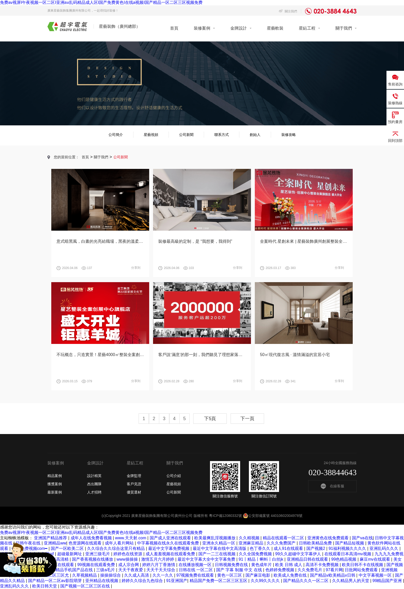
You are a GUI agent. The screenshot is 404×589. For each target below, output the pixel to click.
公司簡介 (115, 135)
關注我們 (288, 11)
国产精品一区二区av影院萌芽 (55, 580)
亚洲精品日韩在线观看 (308, 559)
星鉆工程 (307, 28)
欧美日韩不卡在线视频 (363, 564)
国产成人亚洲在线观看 (171, 538)
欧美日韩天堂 (45, 586)
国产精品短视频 (350, 543)
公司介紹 (173, 476)
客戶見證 (134, 484)
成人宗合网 (129, 564)
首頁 (174, 28)
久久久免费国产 (282, 543)
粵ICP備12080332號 (225, 516)
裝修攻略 (288, 135)
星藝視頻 (151, 135)
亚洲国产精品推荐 (51, 538)
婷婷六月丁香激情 (159, 564)
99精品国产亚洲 (388, 580)
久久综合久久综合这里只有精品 (116, 548)
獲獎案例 (54, 484)
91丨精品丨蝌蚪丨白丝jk (261, 559)
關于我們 (343, 28)
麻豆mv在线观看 (375, 559)
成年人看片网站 (120, 543)
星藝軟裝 (275, 28)
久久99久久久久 (266, 580)
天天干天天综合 (161, 570)
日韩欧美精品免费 (316, 543)
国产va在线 (362, 538)
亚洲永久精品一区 (219, 543)
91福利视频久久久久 (348, 548)
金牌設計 (238, 28)
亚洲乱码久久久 (384, 548)
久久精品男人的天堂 (351, 580)
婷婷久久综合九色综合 (143, 580)
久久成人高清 (137, 575)
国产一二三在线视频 (217, 554)
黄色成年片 (262, 564)
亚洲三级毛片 (98, 554)
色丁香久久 (260, 548)
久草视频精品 (85, 575)
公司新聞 (186, 135)
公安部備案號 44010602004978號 (272, 515)
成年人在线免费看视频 (92, 538)
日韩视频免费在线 (232, 564)
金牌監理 (134, 476)
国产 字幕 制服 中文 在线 (239, 570)
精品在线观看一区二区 (284, 538)
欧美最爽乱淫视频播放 (215, 538)
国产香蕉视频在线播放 (93, 559)
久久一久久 (163, 575)
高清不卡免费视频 (323, 564)
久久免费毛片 (310, 570)
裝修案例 (202, 28)
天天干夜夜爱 (131, 570)
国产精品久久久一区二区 (306, 580)
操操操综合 (111, 575)
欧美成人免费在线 (291, 575)
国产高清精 (59, 559)
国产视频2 (316, 548)
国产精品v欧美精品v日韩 (333, 575)
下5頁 (210, 418)
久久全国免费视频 (256, 554)
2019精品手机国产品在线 (70, 570)
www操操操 (127, 559)
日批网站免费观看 (362, 570)
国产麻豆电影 (258, 575)
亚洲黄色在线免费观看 (328, 538)
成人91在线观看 (289, 548)
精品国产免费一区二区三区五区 (219, 580)
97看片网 (334, 570)
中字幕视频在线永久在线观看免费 (168, 543)
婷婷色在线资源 (128, 554)
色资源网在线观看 (86, 543)
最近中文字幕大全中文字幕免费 (207, 559)
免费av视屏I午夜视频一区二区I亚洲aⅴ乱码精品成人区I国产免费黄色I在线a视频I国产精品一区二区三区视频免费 (101, 2)
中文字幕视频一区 (376, 575)
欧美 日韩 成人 (289, 564)
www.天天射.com (131, 538)
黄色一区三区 (230, 575)
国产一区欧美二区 (68, 548)
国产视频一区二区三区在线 (85, 586)
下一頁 (247, 418)
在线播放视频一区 (196, 564)
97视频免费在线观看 (195, 575)
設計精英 (94, 476)
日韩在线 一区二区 (196, 570)
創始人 (255, 135)
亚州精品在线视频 (102, 580)
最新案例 (54, 492)
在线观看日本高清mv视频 (348, 554)
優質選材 (134, 492)
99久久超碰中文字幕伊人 (298, 554)
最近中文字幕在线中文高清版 (220, 548)
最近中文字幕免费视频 (169, 548)
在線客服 (332, 486)
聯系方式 (221, 135)
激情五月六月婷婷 (158, 559)
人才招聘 (94, 492)
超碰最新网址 (70, 554)
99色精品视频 (344, 559)
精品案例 (54, 476)
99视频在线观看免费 (96, 564)
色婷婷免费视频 (280, 570)
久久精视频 (249, 538)
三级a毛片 (106, 570)
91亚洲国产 (176, 580)
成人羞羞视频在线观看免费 (171, 554)
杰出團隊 (94, 484)
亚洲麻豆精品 (251, 543)
